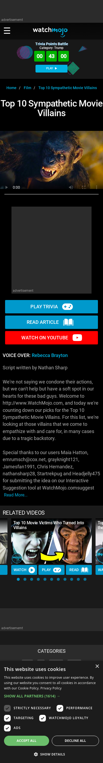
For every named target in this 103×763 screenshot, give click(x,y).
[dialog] (51, 712)
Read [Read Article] (79, 570)
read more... (15, 495)
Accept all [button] (27, 740)
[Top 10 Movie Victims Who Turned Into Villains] (51, 541)
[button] (18, 579)
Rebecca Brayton (50, 355)
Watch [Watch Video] (24, 570)
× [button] (97, 667)
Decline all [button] (75, 740)
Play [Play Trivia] (51, 570)
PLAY (51, 68)
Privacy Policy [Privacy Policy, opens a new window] (51, 688)
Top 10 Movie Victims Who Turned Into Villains (48, 525)
